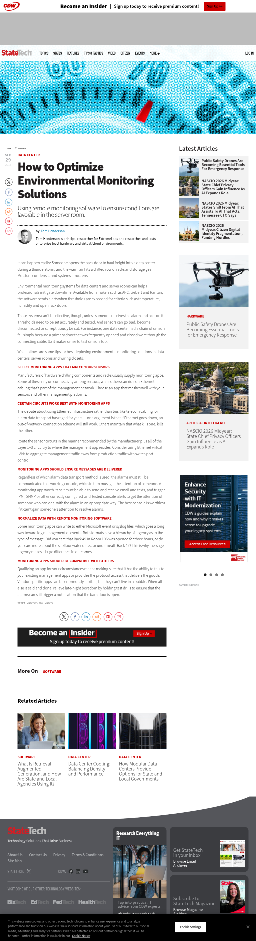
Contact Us (38, 855)
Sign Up (212, 6)
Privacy (59, 855)
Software (52, 671)
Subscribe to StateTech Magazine (194, 901)
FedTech (63, 902)
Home (9, 148)
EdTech (40, 902)
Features (73, 53)
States (57, 53)
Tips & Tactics (93, 53)
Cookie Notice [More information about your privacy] (81, 936)
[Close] (248, 926)
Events (139, 53)
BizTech (17, 902)
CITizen (125, 53)
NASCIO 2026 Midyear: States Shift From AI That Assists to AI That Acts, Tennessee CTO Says (223, 209)
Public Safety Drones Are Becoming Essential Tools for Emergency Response (223, 165)
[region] (128, 927)
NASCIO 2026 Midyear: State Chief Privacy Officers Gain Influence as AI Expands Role (223, 187)
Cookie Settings (190, 927)
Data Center (22, 148)
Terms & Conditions (88, 855)
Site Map (15, 861)
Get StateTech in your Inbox (188, 853)
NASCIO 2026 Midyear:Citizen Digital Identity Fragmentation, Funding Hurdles (222, 232)
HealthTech (92, 902)
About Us (15, 855)
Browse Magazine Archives (188, 912)
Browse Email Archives (184, 864)
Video (112, 53)
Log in (249, 53)
